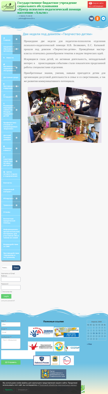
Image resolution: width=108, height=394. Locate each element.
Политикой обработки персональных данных (58, 385)
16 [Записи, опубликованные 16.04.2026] (96, 333)
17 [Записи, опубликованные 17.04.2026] (99, 333)
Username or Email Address (8, 275)
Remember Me (6, 292)
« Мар (89, 344)
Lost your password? (8, 301)
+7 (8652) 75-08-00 (25, 16)
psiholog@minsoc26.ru (27, 18)
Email (3, 329)
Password (4, 284)
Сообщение (5, 337)
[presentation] (18, 354)
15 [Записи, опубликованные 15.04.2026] (93, 333)
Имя (2, 321)
